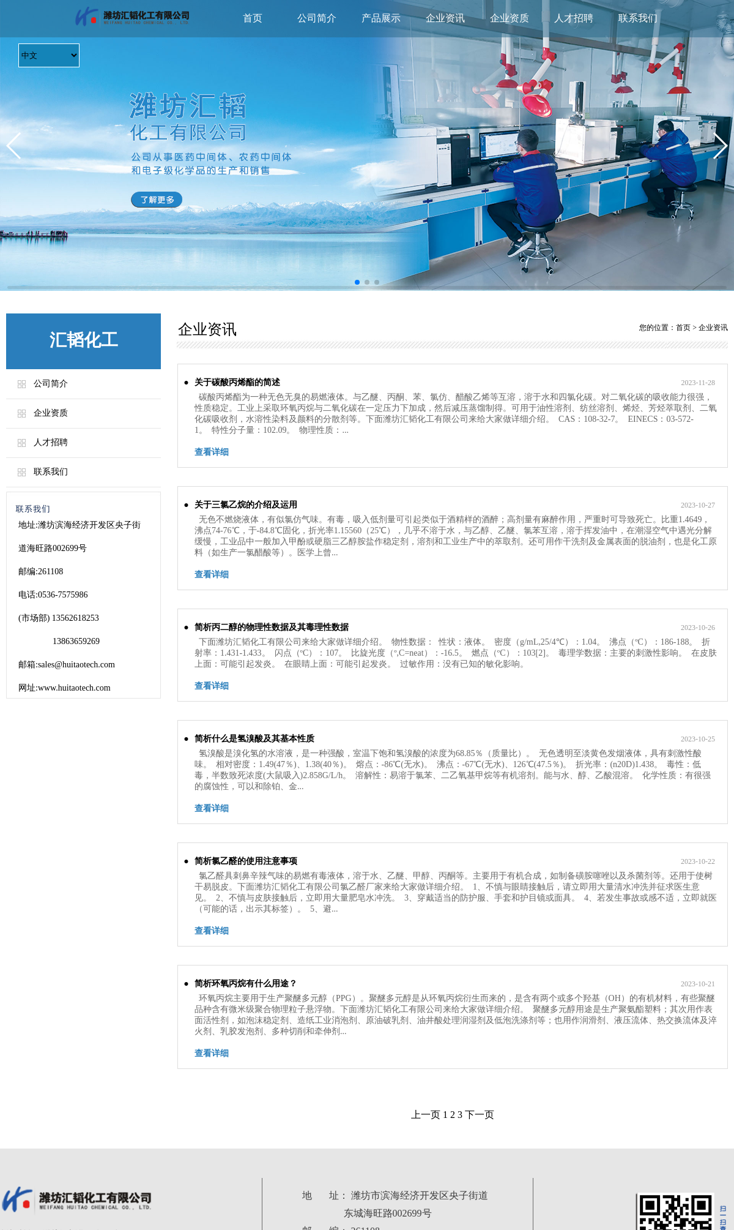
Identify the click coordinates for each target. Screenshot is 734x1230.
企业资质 (509, 18)
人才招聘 (573, 18)
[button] (14, 145)
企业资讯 (445, 18)
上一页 (425, 1114)
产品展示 (381, 18)
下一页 (479, 1114)
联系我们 (638, 18)
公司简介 (316, 18)
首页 (252, 18)
